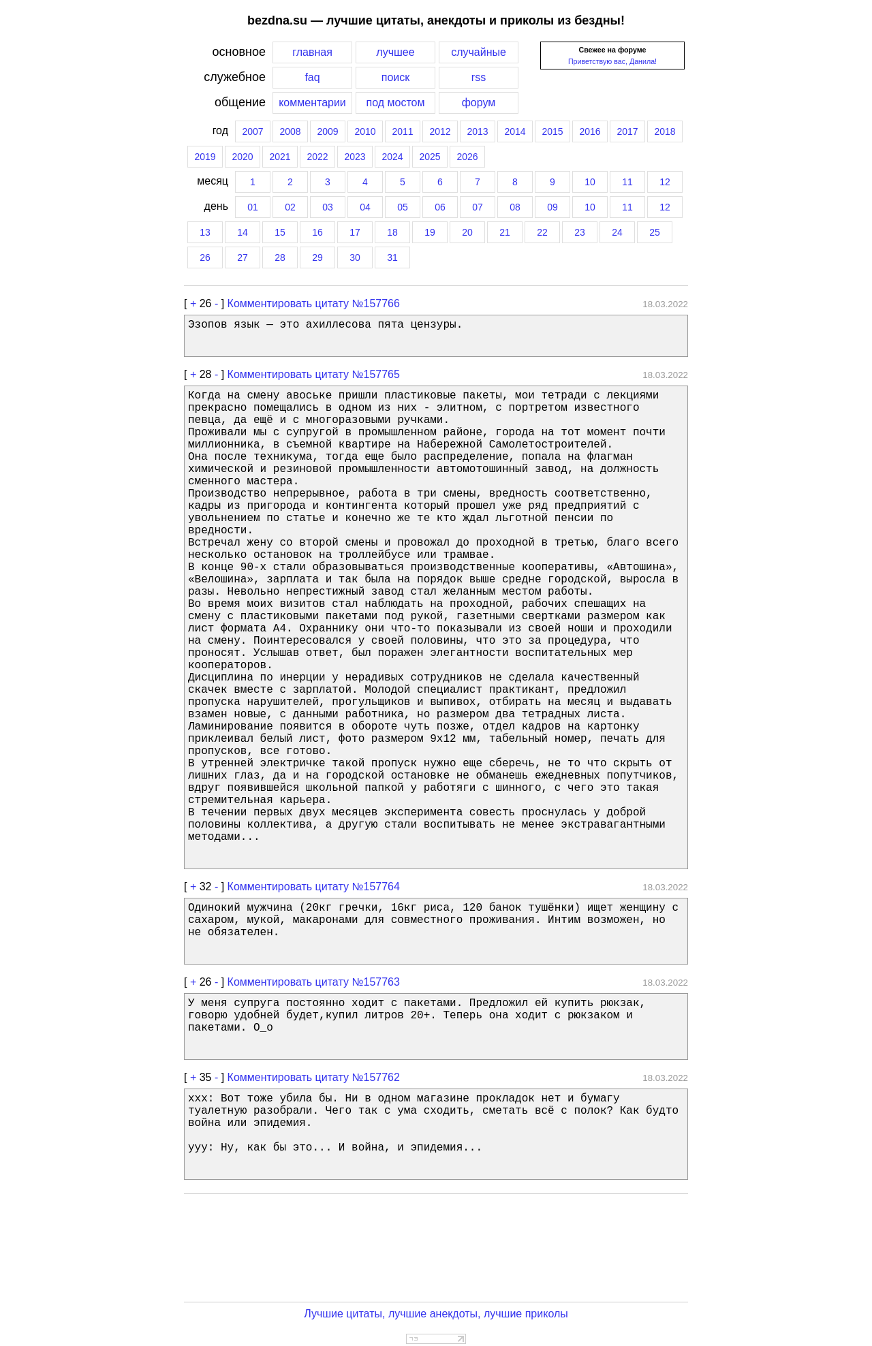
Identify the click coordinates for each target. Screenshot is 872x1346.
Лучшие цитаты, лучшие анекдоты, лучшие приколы (436, 1313)
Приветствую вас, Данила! (612, 61)
